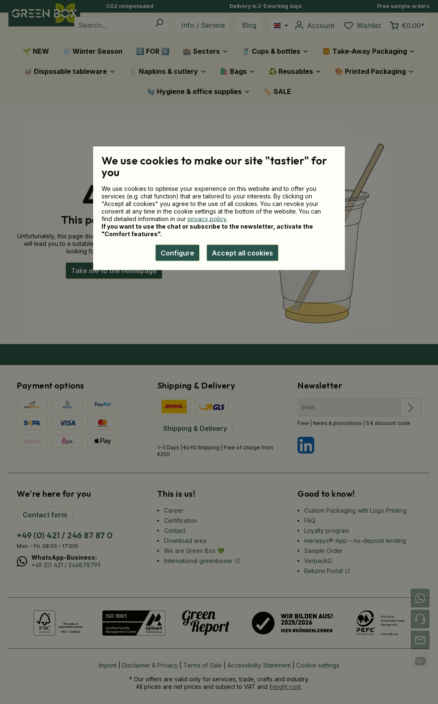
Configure (177, 253)
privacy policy (207, 218)
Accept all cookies (242, 253)
